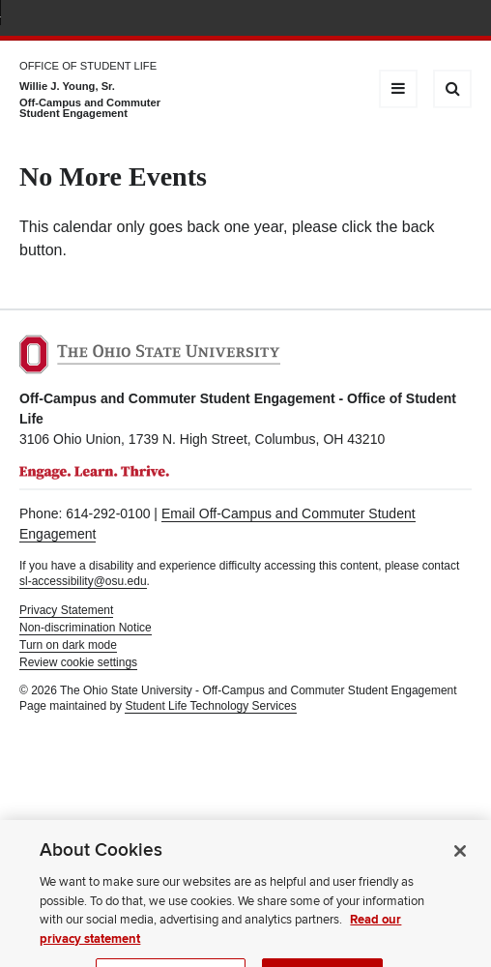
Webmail (432, 20)
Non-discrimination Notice (85, 627)
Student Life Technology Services (210, 706)
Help (318, 20)
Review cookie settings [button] (78, 662)
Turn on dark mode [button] (68, 645)
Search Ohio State (460, 20)
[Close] (460, 865)
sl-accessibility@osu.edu (83, 581)
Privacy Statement (66, 610)
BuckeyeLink (346, 20)
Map (375, 20)
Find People (403, 20)
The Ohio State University (58, 20)
